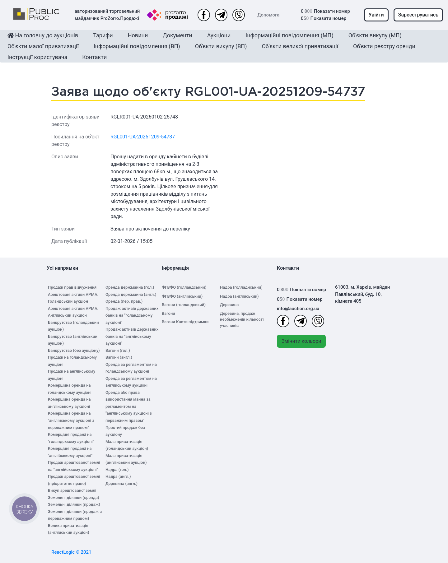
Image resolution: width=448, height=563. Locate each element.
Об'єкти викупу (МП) (375, 35)
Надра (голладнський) (241, 287)
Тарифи (103, 35)
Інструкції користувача (37, 57)
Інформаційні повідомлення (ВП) (137, 46)
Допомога (268, 15)
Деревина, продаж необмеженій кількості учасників (242, 319)
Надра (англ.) (118, 476)
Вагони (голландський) (184, 304)
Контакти (94, 57)
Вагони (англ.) (118, 357)
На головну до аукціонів (42, 35)
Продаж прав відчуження (72, 287)
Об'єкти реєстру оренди (384, 46)
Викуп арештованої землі (72, 490)
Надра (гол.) (116, 469)
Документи (177, 35)
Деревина (229, 304)
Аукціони (219, 35)
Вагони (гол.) (117, 350)
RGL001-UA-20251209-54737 (142, 137)
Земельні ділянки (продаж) (74, 504)
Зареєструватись (418, 15)
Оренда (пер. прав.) (123, 301)
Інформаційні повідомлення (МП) (289, 35)
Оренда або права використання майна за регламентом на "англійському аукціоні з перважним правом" (128, 406)
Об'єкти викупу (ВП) (221, 46)
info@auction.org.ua (298, 308)
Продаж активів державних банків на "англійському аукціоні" (131, 336)
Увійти (376, 15)
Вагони (168, 313)
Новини (138, 35)
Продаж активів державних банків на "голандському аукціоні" (131, 315)
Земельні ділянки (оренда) (73, 497)
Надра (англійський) (239, 296)
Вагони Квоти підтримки (185, 321)
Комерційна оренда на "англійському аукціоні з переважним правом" (71, 420)
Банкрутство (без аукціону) (74, 350)
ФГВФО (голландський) (184, 287)
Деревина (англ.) (121, 483)
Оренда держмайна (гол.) (129, 287)
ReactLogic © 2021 (71, 552)
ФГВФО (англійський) (182, 296)
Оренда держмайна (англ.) (130, 294)
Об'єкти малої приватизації (43, 46)
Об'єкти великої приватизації (300, 46)
